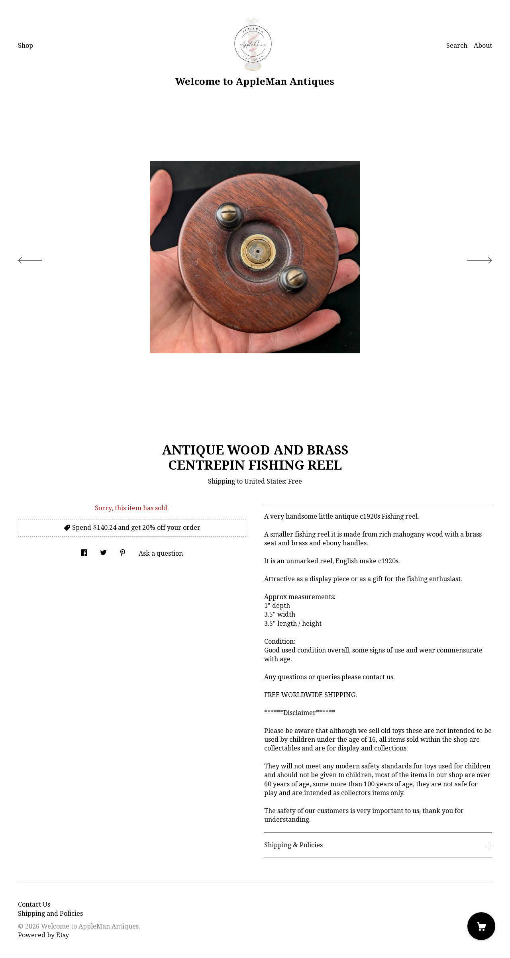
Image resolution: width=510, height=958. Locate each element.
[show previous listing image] (38, 258)
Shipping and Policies (50, 913)
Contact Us (34, 904)
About (483, 45)
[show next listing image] (472, 258)
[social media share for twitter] (103, 550)
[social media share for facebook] (84, 550)
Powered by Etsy (43, 935)
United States (264, 481)
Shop (25, 45)
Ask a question (161, 553)
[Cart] (481, 926)
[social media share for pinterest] (123, 550)
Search (456, 45)
